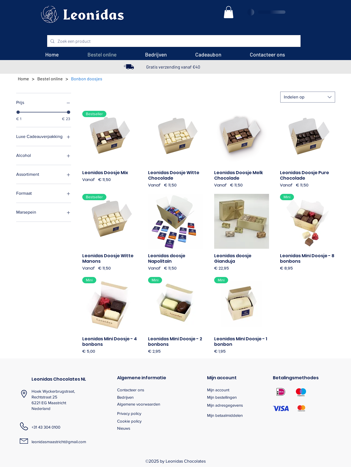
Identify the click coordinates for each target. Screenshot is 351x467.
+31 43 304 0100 (46, 427)
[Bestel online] (50, 78)
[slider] (18, 112)
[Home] (23, 78)
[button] (228, 12)
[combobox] (307, 97)
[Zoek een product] (173, 41)
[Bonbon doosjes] (86, 78)
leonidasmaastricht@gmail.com (59, 441)
